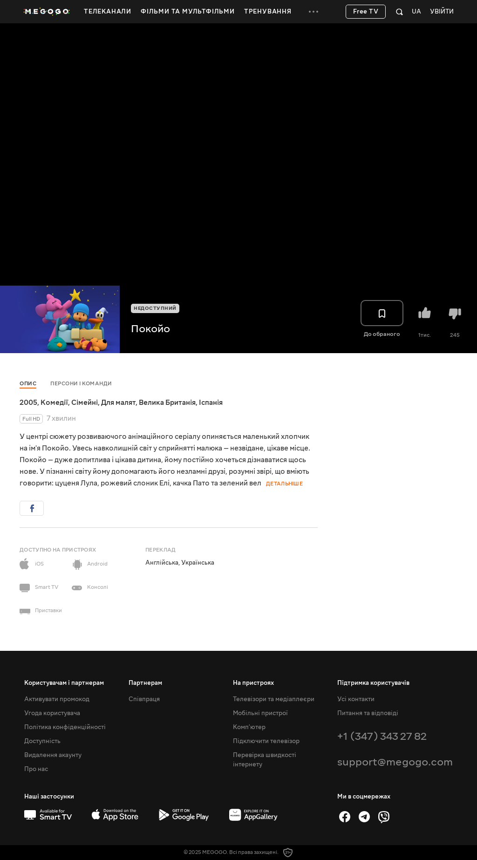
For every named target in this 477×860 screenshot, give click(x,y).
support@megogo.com (395, 762)
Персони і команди (81, 383)
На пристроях (253, 683)
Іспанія (211, 402)
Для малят (118, 402)
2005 (28, 402)
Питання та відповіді (367, 713)
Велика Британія (167, 402)
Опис (28, 383)
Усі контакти (356, 699)
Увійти (442, 12)
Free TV (366, 11)
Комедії (54, 402)
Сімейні (84, 402)
